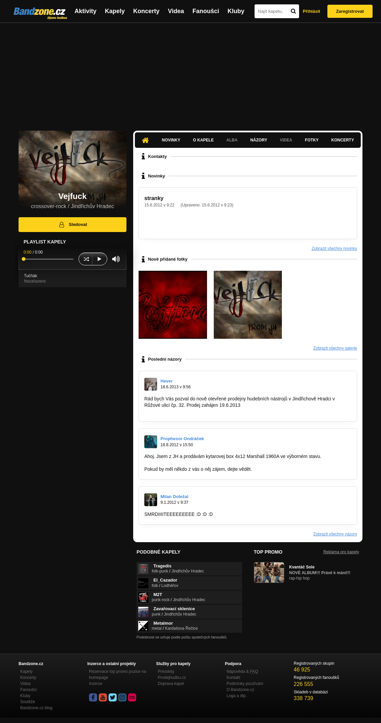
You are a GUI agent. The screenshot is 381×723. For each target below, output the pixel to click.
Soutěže (27, 701)
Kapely (115, 11)
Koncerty (146, 11)
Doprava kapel (171, 683)
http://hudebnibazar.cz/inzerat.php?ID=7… (188, 462)
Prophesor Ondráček (182, 438)
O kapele (203, 140)
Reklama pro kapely (341, 552)
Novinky (171, 140)
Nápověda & (242, 671)
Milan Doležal (174, 496)
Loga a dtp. (237, 695)
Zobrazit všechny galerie (335, 348)
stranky (154, 198)
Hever (166, 381)
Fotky (312, 140)
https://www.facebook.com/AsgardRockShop (190, 411)
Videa (176, 11)
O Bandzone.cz (240, 689)
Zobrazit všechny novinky (334, 248)
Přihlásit (311, 11)
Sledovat (72, 224)
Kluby (236, 11)
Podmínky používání (245, 683)
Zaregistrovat (350, 11)
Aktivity (85, 11)
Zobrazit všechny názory (335, 534)
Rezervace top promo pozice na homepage (117, 674)
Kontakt (233, 677)
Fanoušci (206, 11)
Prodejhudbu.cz (172, 677)
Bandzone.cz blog (36, 707)
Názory (258, 140)
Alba (231, 140)
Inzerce (95, 683)
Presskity (166, 671)
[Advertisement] (190, 73)
